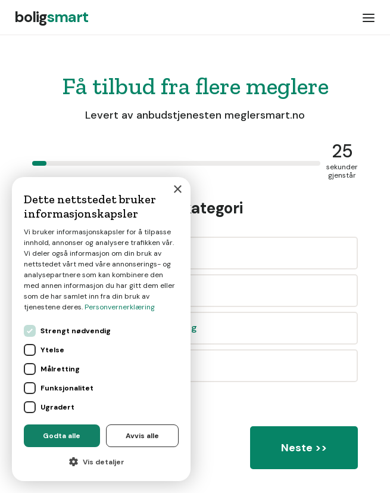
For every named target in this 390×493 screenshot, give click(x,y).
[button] (368, 17)
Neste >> (304, 448)
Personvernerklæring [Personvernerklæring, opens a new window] (120, 307)
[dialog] (101, 329)
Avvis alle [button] (142, 436)
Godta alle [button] (61, 436)
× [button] (177, 189)
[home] (51, 17)
